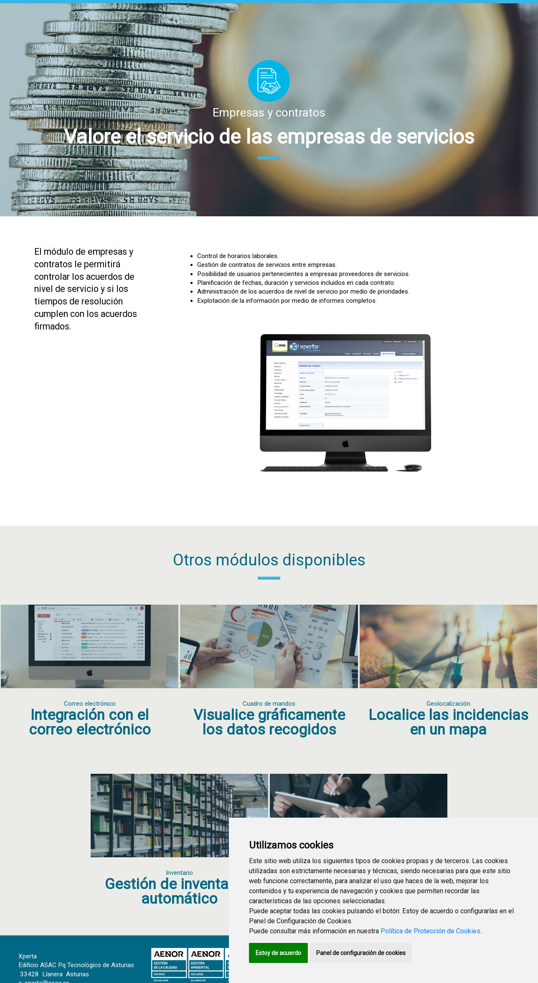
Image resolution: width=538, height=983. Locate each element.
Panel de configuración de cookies (361, 953)
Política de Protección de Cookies (430, 931)
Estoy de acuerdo (278, 953)
